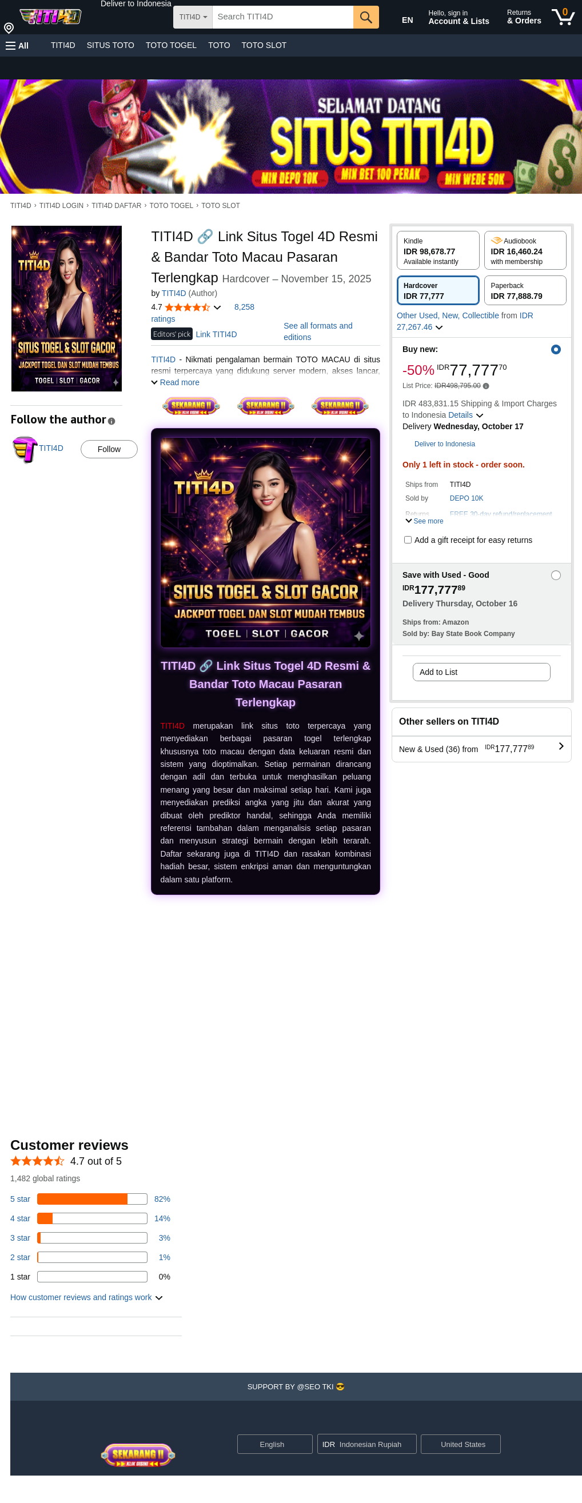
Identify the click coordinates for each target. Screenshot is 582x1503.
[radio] (438, 250)
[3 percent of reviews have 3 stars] (90, 1238)
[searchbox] (283, 17)
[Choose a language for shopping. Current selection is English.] (267, 1444)
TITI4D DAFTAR (116, 206)
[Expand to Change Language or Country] (303, 1445)
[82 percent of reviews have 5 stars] (90, 1199)
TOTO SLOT (264, 45)
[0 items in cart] (563, 17)
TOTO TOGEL (171, 45)
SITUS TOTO (110, 45)
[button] (136, 3)
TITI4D (63, 45)
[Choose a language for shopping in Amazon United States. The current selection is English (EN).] (399, 17)
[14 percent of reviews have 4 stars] (90, 1218)
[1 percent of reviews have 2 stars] (90, 1257)
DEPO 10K (467, 498)
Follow (109, 449)
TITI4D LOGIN (61, 206)
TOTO (219, 45)
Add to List (438, 672)
